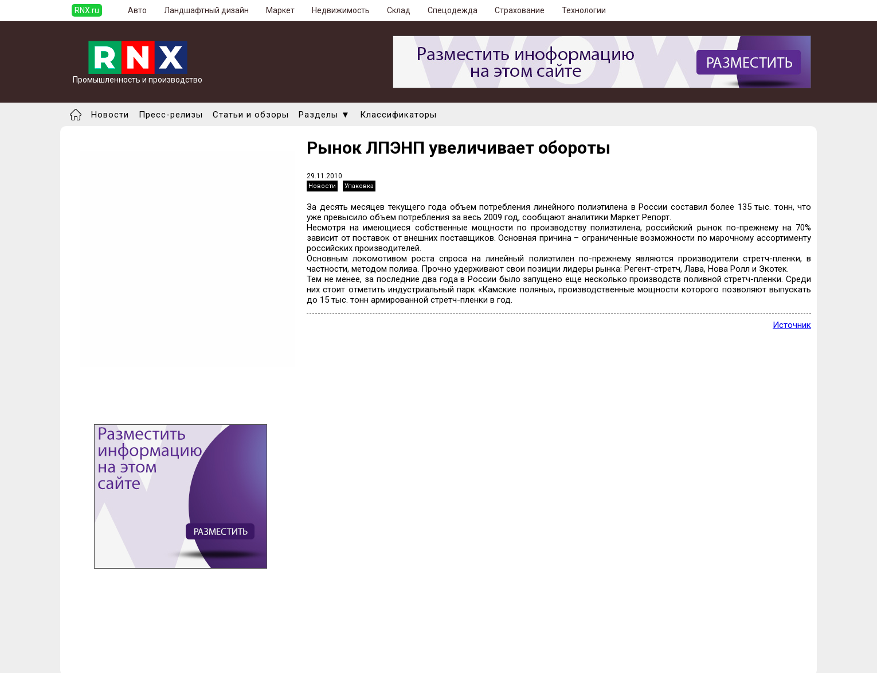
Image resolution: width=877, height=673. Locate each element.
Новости (110, 114)
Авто (137, 10)
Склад (398, 10)
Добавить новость (144, 638)
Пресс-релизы (171, 114)
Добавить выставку (147, 649)
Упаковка (359, 186)
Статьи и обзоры (251, 114)
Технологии (584, 10)
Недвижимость (341, 10)
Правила (125, 659)
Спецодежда (452, 10)
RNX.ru (87, 10)
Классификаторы (398, 114)
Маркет (280, 10)
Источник (792, 325)
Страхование (520, 10)
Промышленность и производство (137, 76)
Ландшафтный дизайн (206, 10)
